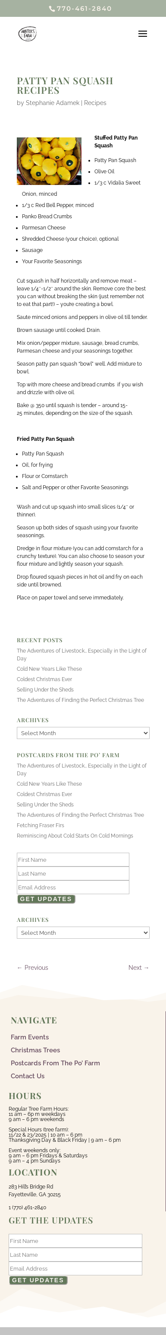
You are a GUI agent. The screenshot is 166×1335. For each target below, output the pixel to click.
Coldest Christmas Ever (44, 679)
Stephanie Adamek (52, 102)
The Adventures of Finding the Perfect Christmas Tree (80, 700)
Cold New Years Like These (49, 669)
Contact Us (27, 1075)
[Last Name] (73, 873)
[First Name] (73, 860)
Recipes (95, 102)
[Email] (73, 887)
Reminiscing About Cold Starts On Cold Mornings (75, 836)
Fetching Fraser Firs (40, 825)
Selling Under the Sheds (45, 690)
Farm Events (30, 1036)
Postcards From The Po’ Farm (55, 1062)
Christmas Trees (35, 1049)
